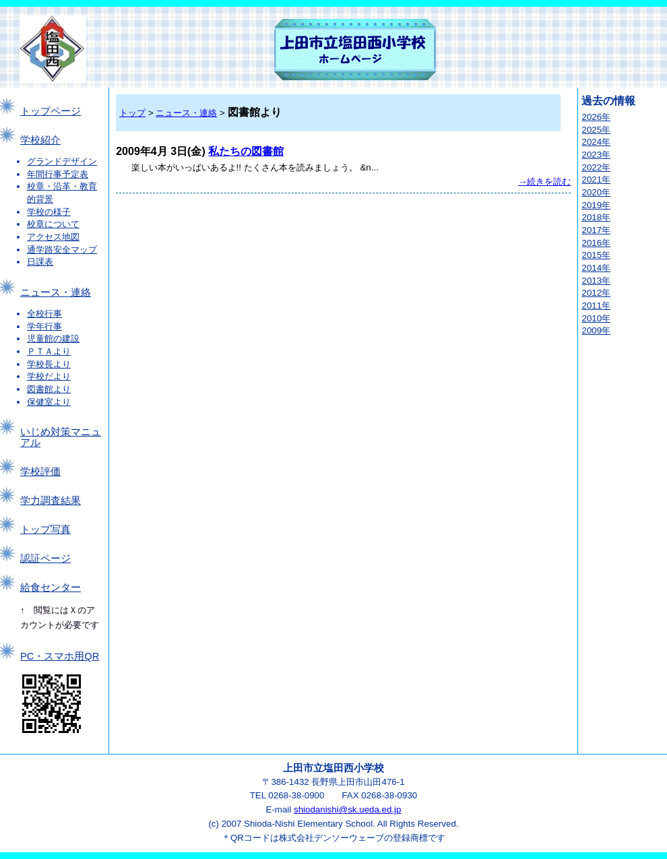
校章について (53, 224)
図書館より (49, 389)
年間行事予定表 (57, 174)
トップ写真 (45, 529)
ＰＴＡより (49, 351)
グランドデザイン (62, 161)
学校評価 (40, 471)
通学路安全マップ (62, 250)
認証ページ (45, 558)
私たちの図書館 (246, 151)
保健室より (49, 402)
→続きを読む (544, 182)
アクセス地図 (53, 237)
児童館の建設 (53, 338)
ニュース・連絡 (55, 292)
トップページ (50, 111)
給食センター (50, 587)
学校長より (49, 364)
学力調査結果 (50, 500)
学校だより (49, 376)
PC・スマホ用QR (59, 656)
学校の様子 (49, 212)
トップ (132, 113)
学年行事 (44, 326)
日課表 (40, 262)
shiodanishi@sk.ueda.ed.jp (348, 809)
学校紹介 (40, 140)
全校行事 (44, 314)
